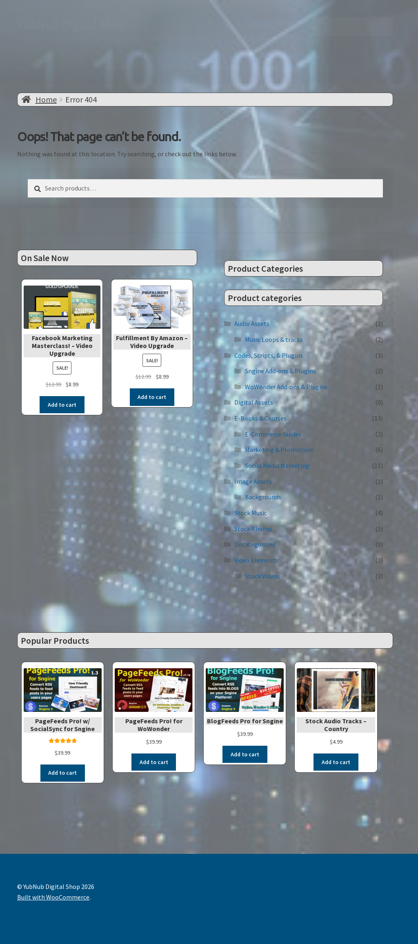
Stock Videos (262, 576)
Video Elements (256, 560)
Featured (114, 67)
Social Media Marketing (277, 465)
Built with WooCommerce (53, 897)
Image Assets (253, 481)
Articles (265, 67)
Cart (148, 67)
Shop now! (73, 67)
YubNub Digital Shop (71, 25)
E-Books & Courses (260, 418)
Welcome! (31, 67)
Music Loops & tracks (274, 339)
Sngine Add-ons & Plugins (280, 371)
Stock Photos (253, 529)
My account (224, 67)
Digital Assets (253, 402)
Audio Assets (251, 323)
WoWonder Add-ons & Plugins (286, 387)
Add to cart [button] (62, 404)
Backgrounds (263, 497)
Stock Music (250, 513)
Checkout (181, 67)
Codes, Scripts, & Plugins (268, 355)
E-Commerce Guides (273, 434)
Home (46, 99)
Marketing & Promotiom (279, 449)
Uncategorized (255, 544)
